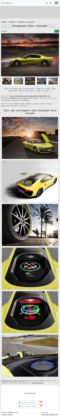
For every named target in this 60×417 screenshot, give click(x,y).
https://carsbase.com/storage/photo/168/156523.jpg (29, 96)
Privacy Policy (7, 414)
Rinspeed (11, 22)
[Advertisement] (30, 12)
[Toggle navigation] (56, 3)
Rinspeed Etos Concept (26, 22)
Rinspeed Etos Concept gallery (13, 381)
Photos (3, 22)
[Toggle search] (47, 3)
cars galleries (37, 383)
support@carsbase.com (49, 414)
